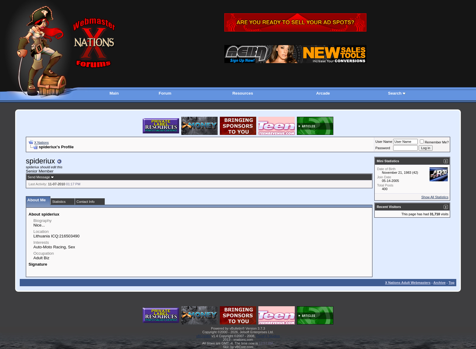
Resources (242, 93)
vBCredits (203, 336)
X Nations (41, 142)
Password (383, 148)
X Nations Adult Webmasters (407, 282)
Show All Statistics (434, 197)
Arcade (323, 93)
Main (114, 93)
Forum (165, 93)
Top (451, 282)
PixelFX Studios (268, 336)
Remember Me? (434, 142)
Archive (439, 282)
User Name (384, 141)
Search (394, 93)
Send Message (39, 177)
